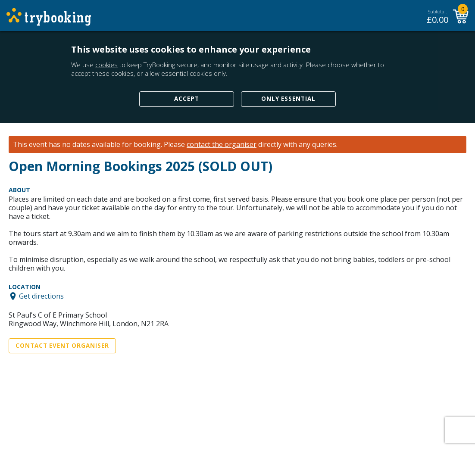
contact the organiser (221, 144)
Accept (186, 99)
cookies (106, 64)
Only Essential (288, 99)
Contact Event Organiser (62, 345)
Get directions (41, 296)
